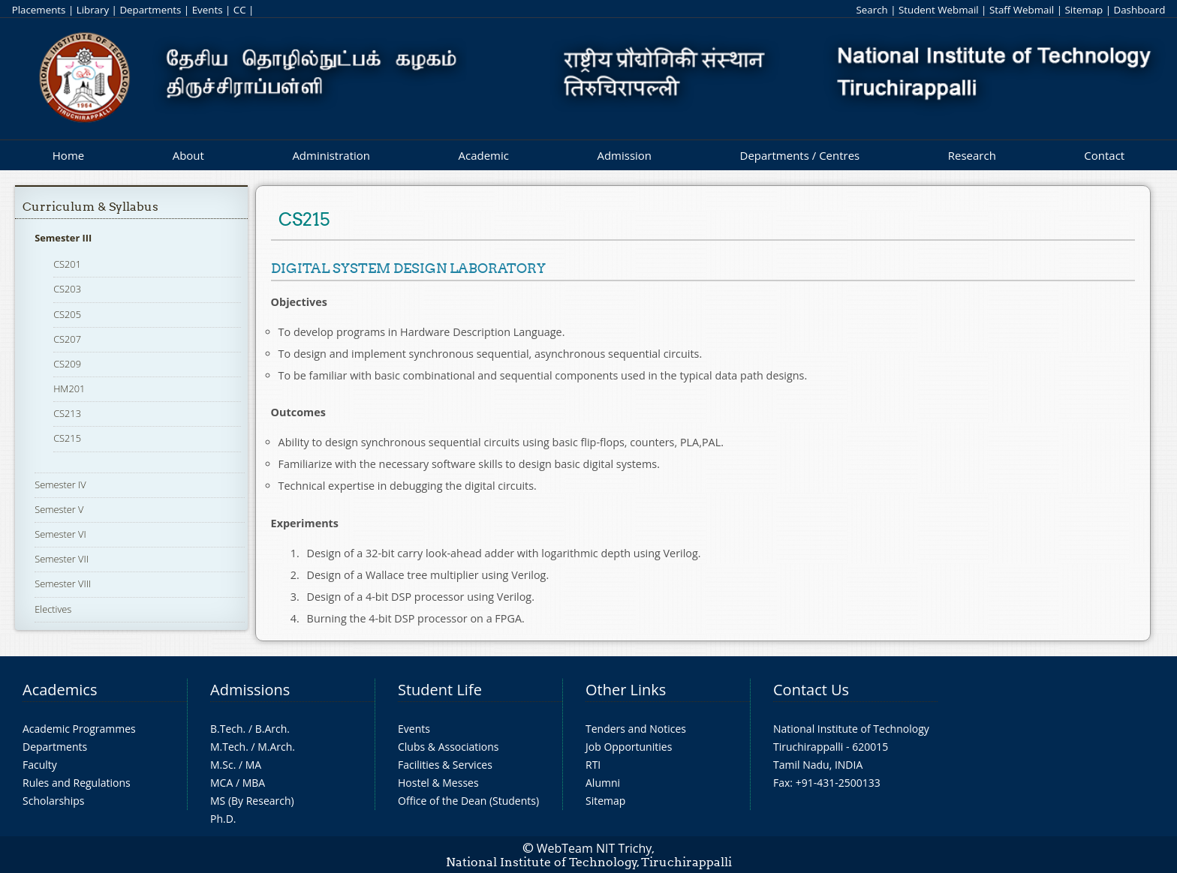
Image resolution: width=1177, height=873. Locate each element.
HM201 (69, 388)
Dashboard (1140, 9)
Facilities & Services (445, 765)
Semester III (63, 237)
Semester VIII (63, 583)
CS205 (67, 314)
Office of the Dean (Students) (468, 801)
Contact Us (811, 690)
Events (207, 9)
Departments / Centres (800, 155)
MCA (221, 783)
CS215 (67, 438)
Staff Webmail (1021, 9)
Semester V (59, 509)
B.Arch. (272, 729)
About (188, 155)
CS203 (67, 289)
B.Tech (226, 729)
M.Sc (221, 765)
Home (68, 155)
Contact (1104, 155)
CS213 (67, 413)
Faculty (40, 765)
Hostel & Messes (438, 783)
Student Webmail (939, 9)
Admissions (250, 690)
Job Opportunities (628, 747)
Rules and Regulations (77, 783)
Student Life (440, 690)
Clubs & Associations (448, 747)
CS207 (67, 339)
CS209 (67, 363)
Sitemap (1083, 9)
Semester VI (60, 534)
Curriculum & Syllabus (90, 207)
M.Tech (227, 747)
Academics (60, 690)
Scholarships (53, 801)
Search (871, 9)
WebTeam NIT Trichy (594, 848)
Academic (483, 155)
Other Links (625, 690)
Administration (331, 155)
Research (972, 155)
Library (93, 9)
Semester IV (60, 484)
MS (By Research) (252, 801)
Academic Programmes (79, 729)
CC (239, 9)
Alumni (602, 783)
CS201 (67, 264)
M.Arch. (276, 747)
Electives (53, 609)
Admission (624, 155)
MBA (254, 783)
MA (253, 765)
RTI (593, 765)
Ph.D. (223, 819)
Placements (39, 9)
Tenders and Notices (635, 729)
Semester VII (62, 559)
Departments (150, 9)
